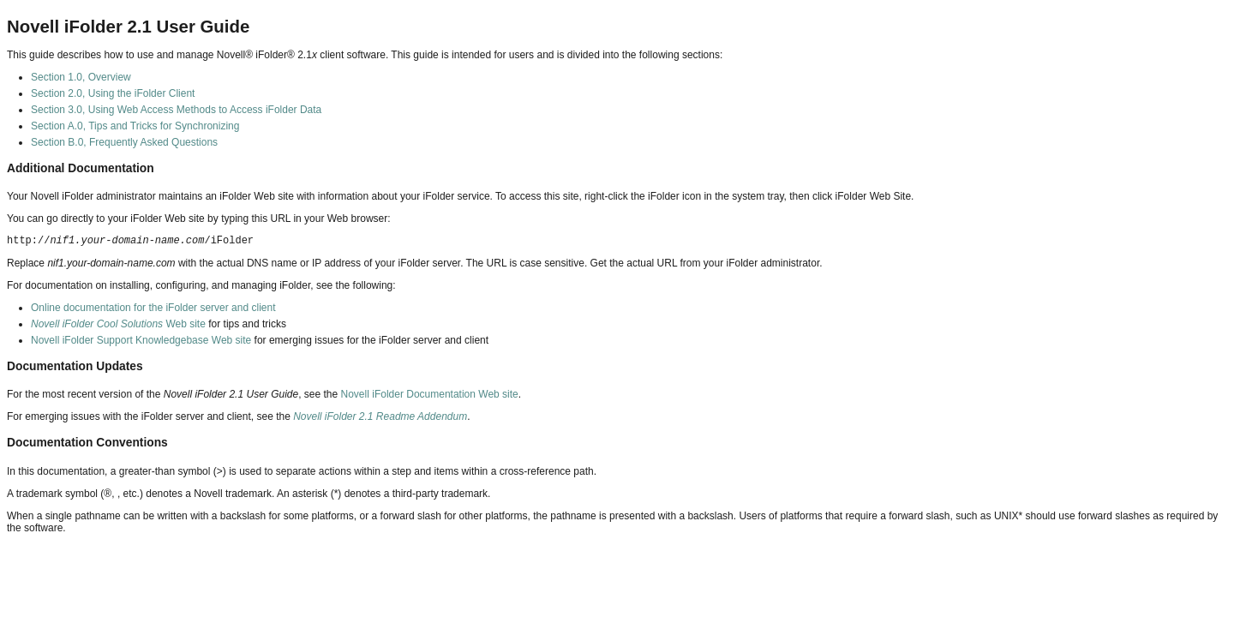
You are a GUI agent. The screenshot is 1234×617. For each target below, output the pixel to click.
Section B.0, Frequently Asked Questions (124, 142)
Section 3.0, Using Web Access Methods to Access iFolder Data (176, 110)
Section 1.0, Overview (81, 77)
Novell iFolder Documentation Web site (429, 394)
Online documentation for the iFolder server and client (153, 308)
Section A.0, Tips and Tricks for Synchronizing (135, 126)
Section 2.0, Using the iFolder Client (113, 93)
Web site (118, 324)
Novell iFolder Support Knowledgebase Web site (141, 340)
